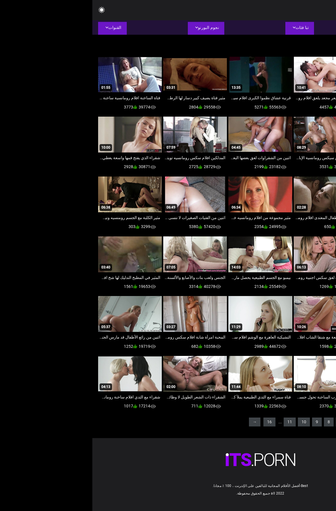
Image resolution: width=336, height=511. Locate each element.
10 (211, 422)
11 (197, 422)
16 (177, 422)
